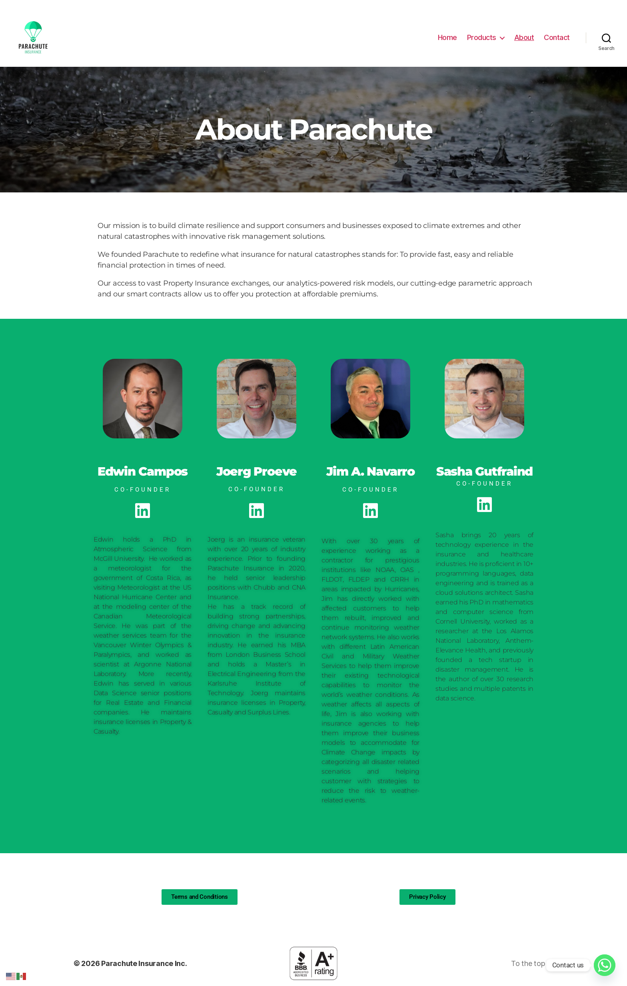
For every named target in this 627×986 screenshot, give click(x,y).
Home (447, 37)
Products (481, 37)
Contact (557, 37)
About (524, 37)
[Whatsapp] (604, 965)
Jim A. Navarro (370, 471)
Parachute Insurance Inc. (144, 963)
